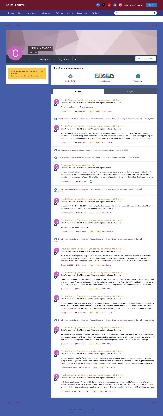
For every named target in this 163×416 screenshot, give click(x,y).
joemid (60, 150)
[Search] (126, 13)
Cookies (92, 409)
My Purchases (46, 13)
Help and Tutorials (113, 103)
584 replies (81, 181)
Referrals (59, 13)
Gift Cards (95, 13)
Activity (70, 13)
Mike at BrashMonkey (89, 103)
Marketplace (31, 13)
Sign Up (152, 5)
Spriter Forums (15, 4)
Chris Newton (66, 103)
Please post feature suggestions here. (100, 150)
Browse (11, 13)
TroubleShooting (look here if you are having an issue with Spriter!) (92, 100)
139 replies (80, 111)
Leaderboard (82, 13)
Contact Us (81, 409)
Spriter (108, 168)
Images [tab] (130, 91)
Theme (71, 409)
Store (20, 13)
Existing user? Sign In (134, 5)
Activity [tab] (78, 91)
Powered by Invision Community (81, 412)
